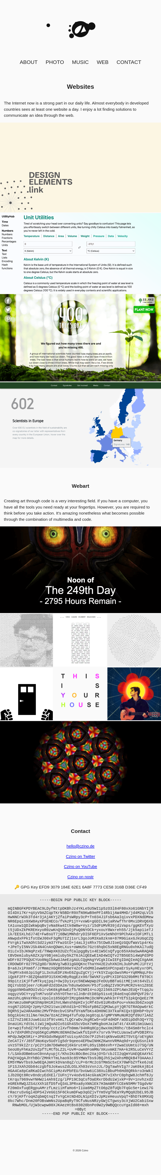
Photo (55, 62)
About (29, 62)
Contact (129, 62)
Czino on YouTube (80, 866)
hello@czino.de (80, 846)
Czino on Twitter (80, 856)
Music (80, 62)
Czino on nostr (80, 876)
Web (103, 62)
